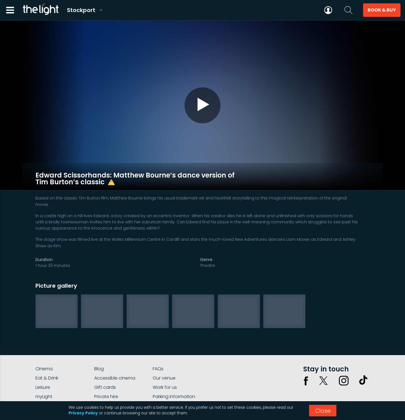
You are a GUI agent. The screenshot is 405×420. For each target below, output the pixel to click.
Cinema (44, 352)
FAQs (158, 352)
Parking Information (174, 380)
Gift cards (105, 370)
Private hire (106, 380)
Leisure (42, 370)
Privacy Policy (83, 413)
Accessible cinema (114, 361)
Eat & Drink (46, 361)
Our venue (164, 361)
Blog (99, 352)
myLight (43, 380)
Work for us (165, 370)
